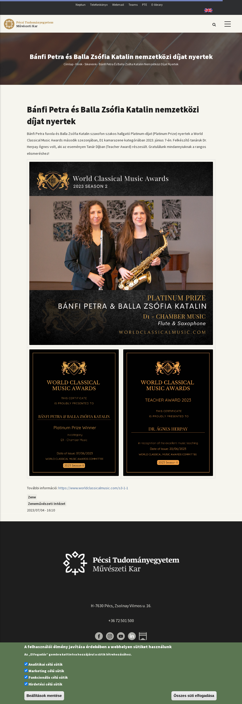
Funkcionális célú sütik (48, 677)
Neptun (81, 5)
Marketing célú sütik (46, 671)
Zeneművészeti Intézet (46, 503)
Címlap (68, 64)
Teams (133, 5)
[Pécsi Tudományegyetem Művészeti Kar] (28, 29)
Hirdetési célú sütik (45, 684)
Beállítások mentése (44, 696)
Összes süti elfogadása (194, 696)
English (206, 10)
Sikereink (91, 64)
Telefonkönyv (99, 5)
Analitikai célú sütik (46, 664)
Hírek (78, 64)
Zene (32, 497)
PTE (144, 5)
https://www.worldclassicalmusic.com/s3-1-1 (93, 488)
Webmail (118, 5)
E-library (157, 5)
